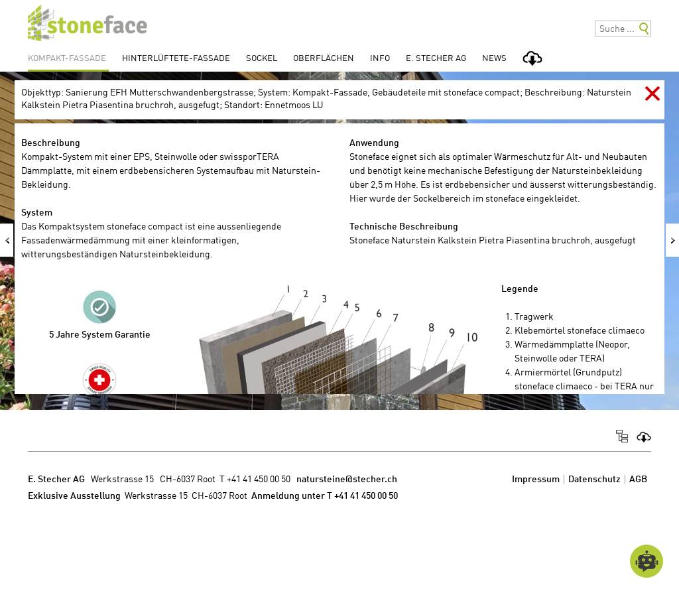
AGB (638, 479)
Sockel (261, 58)
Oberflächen (323, 58)
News (494, 58)
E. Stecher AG (436, 58)
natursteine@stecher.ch (346, 479)
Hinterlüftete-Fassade (176, 58)
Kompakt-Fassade (67, 58)
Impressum (536, 479)
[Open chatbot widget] (646, 561)
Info (380, 58)
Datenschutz (594, 479)
